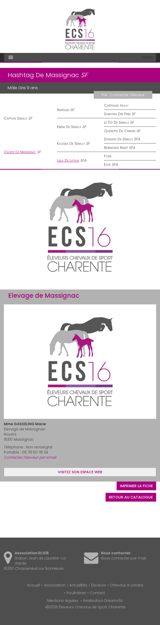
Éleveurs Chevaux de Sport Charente (80, 29)
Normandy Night (116, 147)
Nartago (63, 109)
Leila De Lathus (68, 160)
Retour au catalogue (131, 497)
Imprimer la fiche (136, 485)
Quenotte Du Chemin (119, 130)
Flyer (107, 156)
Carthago (111, 105)
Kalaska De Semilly (71, 143)
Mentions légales (62, 600)
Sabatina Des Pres (117, 113)
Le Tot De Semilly (116, 122)
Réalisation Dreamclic (103, 600)
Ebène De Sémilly (69, 126)
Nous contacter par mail (123, 558)
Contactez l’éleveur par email (30, 457)
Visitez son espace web (80, 472)
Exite (107, 164)
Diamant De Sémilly (118, 139)
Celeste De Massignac (20, 152)
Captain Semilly (15, 118)
